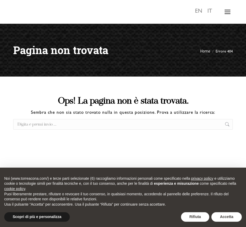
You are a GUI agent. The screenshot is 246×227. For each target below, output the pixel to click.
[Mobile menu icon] (227, 12)
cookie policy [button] (14, 189)
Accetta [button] (226, 217)
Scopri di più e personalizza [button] (37, 217)
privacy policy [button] (202, 178)
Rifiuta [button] (195, 217)
